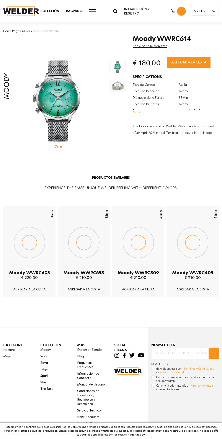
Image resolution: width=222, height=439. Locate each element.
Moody (45, 350)
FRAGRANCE (73, 11)
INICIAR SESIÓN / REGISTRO (136, 11)
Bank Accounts (88, 417)
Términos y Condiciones (199, 369)
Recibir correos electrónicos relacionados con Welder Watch (185, 379)
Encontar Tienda (89, 350)
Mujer (26, 31)
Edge (44, 369)
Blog (80, 356)
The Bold (47, 389)
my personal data (200, 385)
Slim (43, 382)
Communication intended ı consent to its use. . (184, 387)
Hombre (9, 350)
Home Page (11, 31)
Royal (44, 363)
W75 (43, 356)
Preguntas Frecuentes (85, 365)
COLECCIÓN (49, 11)
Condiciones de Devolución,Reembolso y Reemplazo (88, 397)
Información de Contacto (88, 375)
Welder (25, 11)
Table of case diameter (150, 46)
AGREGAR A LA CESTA (188, 62)
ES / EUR (199, 11)
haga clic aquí (136, 434)
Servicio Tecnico (89, 410)
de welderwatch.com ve (185, 370)
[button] (56, 146)
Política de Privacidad (173, 372)
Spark (44, 376)
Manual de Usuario (91, 384)
